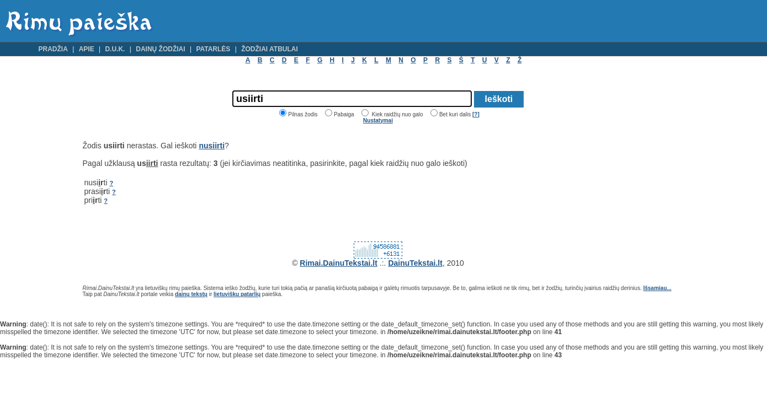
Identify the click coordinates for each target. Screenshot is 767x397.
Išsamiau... (657, 288)
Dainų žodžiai (160, 49)
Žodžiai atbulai (269, 49)
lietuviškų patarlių (237, 294)
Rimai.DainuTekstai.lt (338, 263)
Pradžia (53, 49)
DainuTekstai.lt (415, 263)
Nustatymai (378, 120)
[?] (476, 114)
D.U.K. (115, 49)
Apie (86, 49)
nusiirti (212, 145)
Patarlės (213, 49)
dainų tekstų (191, 294)
